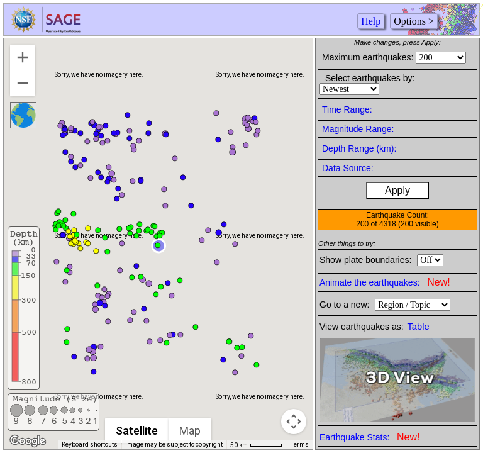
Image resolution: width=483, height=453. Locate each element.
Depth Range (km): (359, 148)
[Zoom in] (22, 57)
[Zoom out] (22, 83)
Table (419, 327)
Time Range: (347, 109)
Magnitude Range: (358, 129)
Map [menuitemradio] (190, 430)
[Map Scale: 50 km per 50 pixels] (256, 444)
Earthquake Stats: (369, 437)
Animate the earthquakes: (384, 282)
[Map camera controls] (293, 421)
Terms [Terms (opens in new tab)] (300, 444)
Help (370, 21)
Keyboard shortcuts (90, 444)
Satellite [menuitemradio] (137, 430)
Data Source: (348, 168)
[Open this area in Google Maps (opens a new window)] (27, 441)
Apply (397, 190)
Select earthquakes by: (369, 78)
